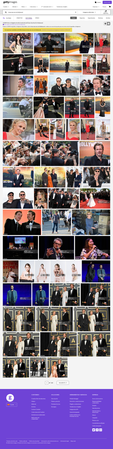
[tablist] (27, 18)
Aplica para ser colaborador (35, 418)
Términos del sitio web (11, 441)
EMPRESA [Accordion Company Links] (95, 394)
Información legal (64, 441)
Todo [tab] (73, 18)
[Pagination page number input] (46, 382)
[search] (6, 12)
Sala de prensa (96, 408)
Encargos (53, 406)
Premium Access (55, 404)
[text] (41, 12)
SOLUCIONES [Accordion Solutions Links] (55, 394)
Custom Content (35, 409)
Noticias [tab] (100, 18)
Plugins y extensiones (75, 404)
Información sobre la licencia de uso (49, 441)
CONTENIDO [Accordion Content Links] (35, 394)
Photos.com (95, 420)
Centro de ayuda (96, 425)
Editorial (33, 404)
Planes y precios (55, 401)
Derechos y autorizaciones (77, 401)
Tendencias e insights (75, 406)
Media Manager (74, 398)
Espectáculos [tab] (91, 18)
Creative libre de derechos (38, 398)
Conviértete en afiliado (98, 423)
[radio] (105, 23)
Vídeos (33, 401)
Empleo (94, 405)
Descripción (54, 398)
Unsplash (94, 417)
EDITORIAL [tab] (29, 18)
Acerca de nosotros (97, 398)
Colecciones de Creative (37, 412)
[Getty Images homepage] (10, 2)
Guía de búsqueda (74, 412)
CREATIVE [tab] (19, 18)
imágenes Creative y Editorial (62, 30)
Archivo (33, 406)
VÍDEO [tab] (37, 18)
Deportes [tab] (82, 18)
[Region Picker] (11, 405)
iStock (94, 415)
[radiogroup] (107, 23)
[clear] (76, 12)
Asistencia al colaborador (38, 415)
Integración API (74, 409)
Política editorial (23, 441)
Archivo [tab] (108, 18)
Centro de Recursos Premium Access (75, 415)
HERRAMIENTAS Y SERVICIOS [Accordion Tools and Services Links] (78, 394)
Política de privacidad (34, 441)
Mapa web (73, 441)
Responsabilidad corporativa (96, 402)
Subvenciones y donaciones (96, 411)
